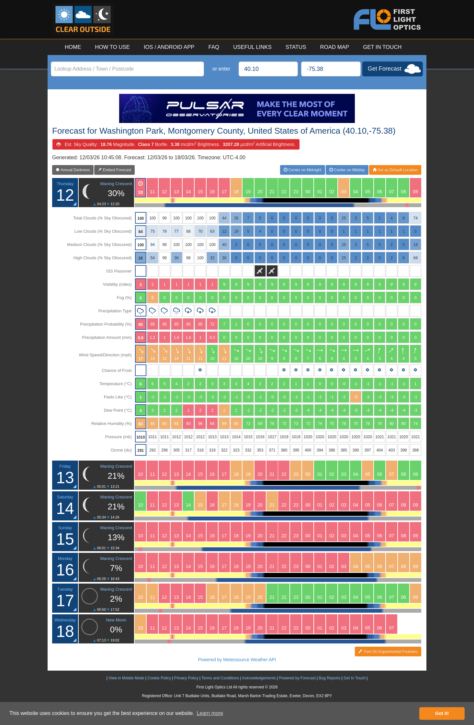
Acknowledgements (259, 678)
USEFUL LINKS (252, 47)
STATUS (296, 47)
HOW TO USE (112, 47)
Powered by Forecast (297, 678)
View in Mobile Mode (126, 678)
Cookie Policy (159, 678)
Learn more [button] (210, 713)
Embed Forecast (114, 170)
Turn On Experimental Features (388, 651)
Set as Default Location (395, 170)
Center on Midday (347, 170)
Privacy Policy (186, 678)
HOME (73, 47)
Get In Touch (355, 678)
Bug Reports (329, 678)
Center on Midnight (303, 170)
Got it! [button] (442, 713)
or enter (221, 69)
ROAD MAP (334, 47)
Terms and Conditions (220, 678)
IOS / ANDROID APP (169, 47)
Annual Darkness (73, 170)
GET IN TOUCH (382, 47)
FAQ (214, 47)
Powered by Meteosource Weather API (237, 659)
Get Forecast (384, 68)
